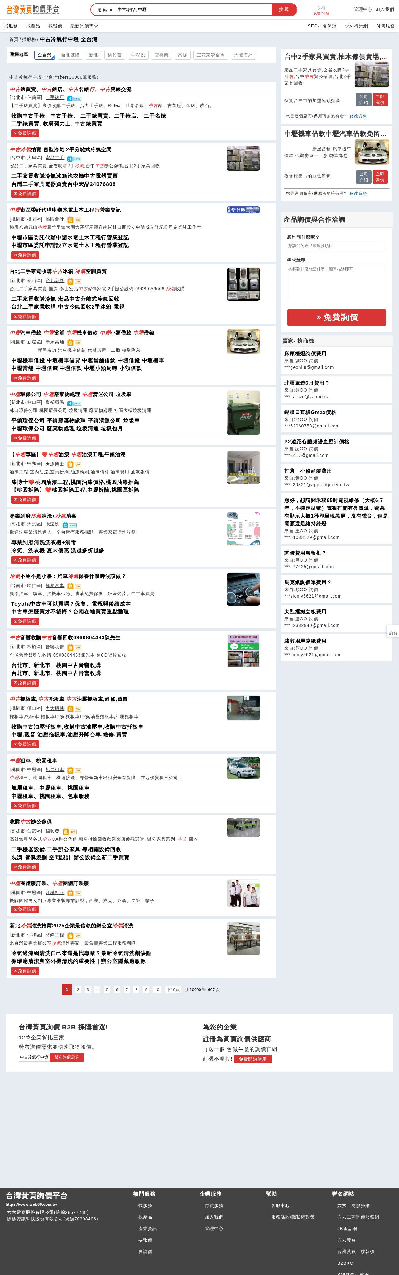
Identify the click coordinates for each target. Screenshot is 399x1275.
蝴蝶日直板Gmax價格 (310, 412)
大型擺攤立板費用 (305, 611)
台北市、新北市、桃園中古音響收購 (56, 665)
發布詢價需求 (67, 1057)
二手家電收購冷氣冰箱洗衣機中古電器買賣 (64, 176)
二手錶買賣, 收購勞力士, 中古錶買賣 (57, 124)
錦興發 (53, 830)
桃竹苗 (115, 54)
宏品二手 (55, 157)
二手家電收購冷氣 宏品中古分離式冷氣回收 (65, 299)
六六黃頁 (346, 1240)
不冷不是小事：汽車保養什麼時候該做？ (68, 576)
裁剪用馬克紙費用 (305, 641)
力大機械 (55, 708)
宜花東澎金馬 (211, 54)
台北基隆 (70, 54)
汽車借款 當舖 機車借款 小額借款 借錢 (82, 332)
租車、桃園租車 (33, 760)
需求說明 (296, 260)
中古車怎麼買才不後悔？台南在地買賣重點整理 (70, 612)
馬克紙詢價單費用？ (308, 582)
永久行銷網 (356, 25)
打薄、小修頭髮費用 (308, 471)
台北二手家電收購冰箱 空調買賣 (58, 271)
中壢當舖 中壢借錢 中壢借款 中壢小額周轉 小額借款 (76, 368)
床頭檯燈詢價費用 (305, 353)
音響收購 (55, 646)
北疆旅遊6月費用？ (307, 383)
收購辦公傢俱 (31, 821)
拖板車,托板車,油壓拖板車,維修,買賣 (69, 699)
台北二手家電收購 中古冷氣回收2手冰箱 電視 (68, 307)
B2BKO (345, 1263)
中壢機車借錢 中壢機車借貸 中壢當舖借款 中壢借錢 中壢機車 (87, 361)
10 (157, 989)
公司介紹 (363, 99)
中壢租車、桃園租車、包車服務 (50, 796)
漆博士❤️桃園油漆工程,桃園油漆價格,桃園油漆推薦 (75, 482)
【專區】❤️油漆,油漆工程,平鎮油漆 (68, 454)
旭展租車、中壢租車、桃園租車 (50, 788)
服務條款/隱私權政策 (293, 1216)
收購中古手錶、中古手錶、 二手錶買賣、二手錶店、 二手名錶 (88, 116)
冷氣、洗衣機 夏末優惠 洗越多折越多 (57, 551)
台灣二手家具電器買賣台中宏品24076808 (63, 184)
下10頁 (173, 989)
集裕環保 (55, 402)
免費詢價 (321, 10)
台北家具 (55, 280)
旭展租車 (55, 769)
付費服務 (385, 25)
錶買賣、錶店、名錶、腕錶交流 (71, 89)
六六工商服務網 (353, 1205)
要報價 (145, 1240)
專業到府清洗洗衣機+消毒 (43, 542)
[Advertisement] (336, 705)
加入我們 (385, 9)
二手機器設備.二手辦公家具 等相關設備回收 (66, 849)
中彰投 (138, 54)
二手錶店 (55, 97)
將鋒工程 (55, 934)
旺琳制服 (55, 892)
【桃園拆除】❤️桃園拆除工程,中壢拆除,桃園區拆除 (75, 490)
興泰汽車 (55, 585)
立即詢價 (380, 99)
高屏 (182, 54)
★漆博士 (55, 463)
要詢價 (145, 1251)
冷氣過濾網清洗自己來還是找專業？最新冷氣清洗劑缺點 (81, 953)
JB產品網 (347, 1228)
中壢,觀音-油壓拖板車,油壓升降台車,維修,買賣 (69, 735)
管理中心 (363, 9)
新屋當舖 (55, 342)
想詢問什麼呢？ (303, 237)
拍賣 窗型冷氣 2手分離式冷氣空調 (61, 149)
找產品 (33, 25)
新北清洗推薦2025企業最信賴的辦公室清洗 (71, 925)
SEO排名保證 (322, 25)
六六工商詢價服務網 (358, 1216)
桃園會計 (55, 219)
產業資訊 (147, 1228)
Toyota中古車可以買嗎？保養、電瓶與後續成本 (71, 604)
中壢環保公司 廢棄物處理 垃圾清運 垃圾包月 (67, 429)
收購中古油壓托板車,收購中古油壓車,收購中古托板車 (77, 727)
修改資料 (358, 116)
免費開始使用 (253, 1059)
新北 (94, 54)
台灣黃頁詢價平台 (67, 1199)
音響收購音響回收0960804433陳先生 (65, 637)
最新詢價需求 (84, 25)
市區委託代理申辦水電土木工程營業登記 (65, 209)
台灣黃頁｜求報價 (356, 1251)
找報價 (55, 25)
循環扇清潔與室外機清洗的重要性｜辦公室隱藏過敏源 (78, 961)
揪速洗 (53, 523)
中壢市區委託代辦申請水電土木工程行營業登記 (70, 238)
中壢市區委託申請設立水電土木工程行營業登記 (70, 245)
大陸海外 (243, 54)
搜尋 (284, 9)
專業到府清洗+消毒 (43, 516)
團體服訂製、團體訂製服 (49, 883)
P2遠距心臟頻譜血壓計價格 (316, 441)
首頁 (14, 39)
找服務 (11, 25)
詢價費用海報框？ (305, 553)
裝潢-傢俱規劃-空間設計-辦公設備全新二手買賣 (70, 858)
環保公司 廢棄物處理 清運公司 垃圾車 (71, 394)
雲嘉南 (162, 54)
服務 (102, 10)
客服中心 (280, 1205)
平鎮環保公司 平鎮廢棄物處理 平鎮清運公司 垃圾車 (75, 421)
